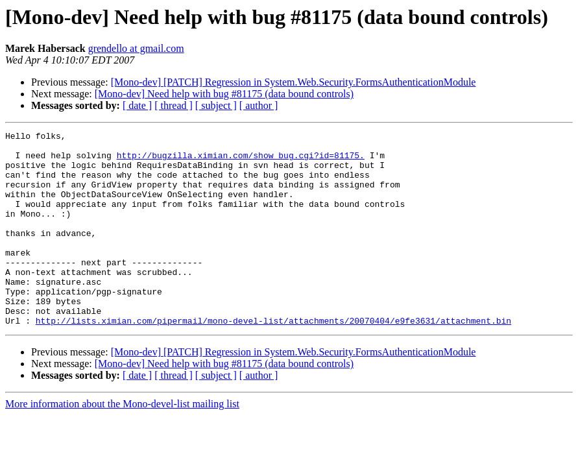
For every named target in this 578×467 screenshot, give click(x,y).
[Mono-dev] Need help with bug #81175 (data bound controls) (224, 93)
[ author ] (258, 105)
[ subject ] (216, 105)
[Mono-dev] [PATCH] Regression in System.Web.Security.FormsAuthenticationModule (293, 82)
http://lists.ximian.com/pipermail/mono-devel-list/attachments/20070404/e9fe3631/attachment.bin (273, 359)
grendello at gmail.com (136, 48)
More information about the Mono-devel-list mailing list (122, 442)
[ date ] (137, 105)
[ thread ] (173, 105)
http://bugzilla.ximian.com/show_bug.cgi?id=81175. (241, 161)
